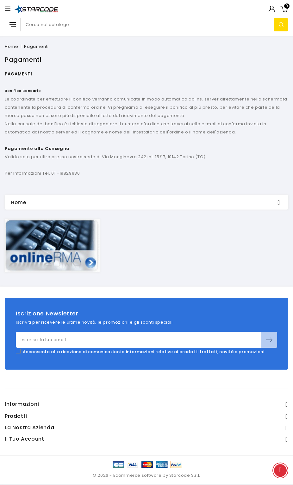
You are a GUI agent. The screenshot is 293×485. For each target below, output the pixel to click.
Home (18, 202)
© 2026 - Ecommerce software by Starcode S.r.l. (146, 475)
